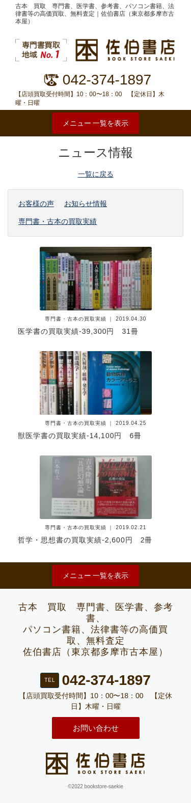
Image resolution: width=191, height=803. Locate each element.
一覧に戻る (96, 174)
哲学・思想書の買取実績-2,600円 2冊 (85, 540)
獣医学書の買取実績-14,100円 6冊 (80, 436)
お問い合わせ (96, 728)
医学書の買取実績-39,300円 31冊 (78, 331)
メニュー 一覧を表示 (96, 123)
